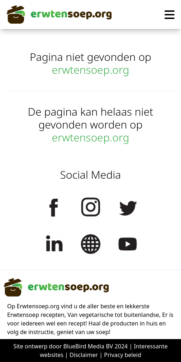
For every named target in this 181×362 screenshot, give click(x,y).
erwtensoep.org (90, 69)
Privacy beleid (122, 355)
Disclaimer (84, 355)
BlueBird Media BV (88, 346)
